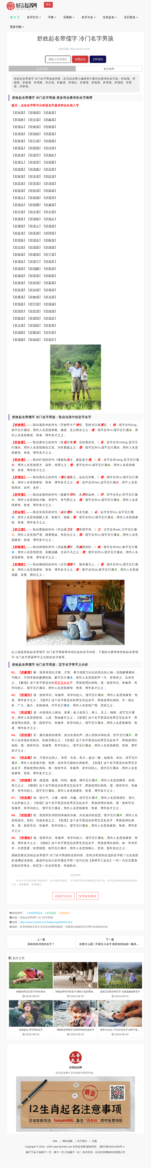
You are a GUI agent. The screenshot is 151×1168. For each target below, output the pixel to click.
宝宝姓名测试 (88, 896)
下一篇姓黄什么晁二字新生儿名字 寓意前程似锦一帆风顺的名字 (109, 942)
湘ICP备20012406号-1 (112, 1146)
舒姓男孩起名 (36, 913)
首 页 (15, 17)
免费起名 (80, 59)
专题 (94, 1141)
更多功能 (17, 26)
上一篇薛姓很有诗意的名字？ (41, 942)
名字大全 (89, 17)
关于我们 (82, 1141)
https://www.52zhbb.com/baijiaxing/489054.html (46, 922)
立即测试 (97, 59)
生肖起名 (110, 17)
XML (55, 1141)
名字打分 (34, 17)
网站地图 (68, 1141)
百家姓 (69, 17)
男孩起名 (65, 913)
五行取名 (131, 17)
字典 (52, 17)
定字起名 (51, 913)
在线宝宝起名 (62, 896)
